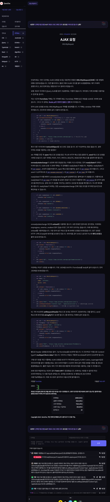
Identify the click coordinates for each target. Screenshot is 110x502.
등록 (98, 443)
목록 (70, 498)
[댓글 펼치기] (30, 453)
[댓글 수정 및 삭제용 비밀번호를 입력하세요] (86, 437)
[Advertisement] (68, 12)
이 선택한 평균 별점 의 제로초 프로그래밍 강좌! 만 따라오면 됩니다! (55, 24)
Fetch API (102, 381)
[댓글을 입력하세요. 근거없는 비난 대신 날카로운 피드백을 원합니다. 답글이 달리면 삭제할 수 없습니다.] (60, 443)
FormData (38, 381)
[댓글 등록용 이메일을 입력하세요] (48, 437)
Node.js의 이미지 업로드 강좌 (60, 102)
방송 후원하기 (33, 3)
